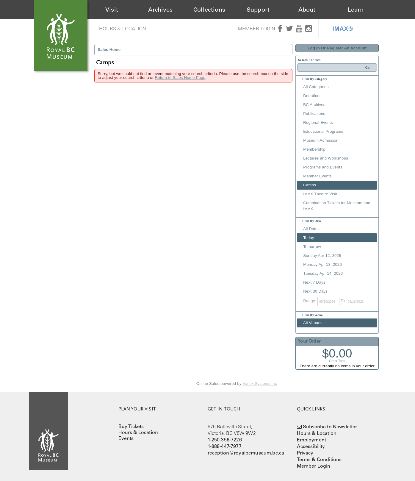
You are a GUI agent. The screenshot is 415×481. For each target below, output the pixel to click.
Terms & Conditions (319, 459)
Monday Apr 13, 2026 (322, 264)
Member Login (256, 29)
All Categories (315, 87)
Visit (111, 9)
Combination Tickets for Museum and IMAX (336, 206)
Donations (312, 95)
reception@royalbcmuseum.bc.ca (246, 453)
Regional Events (318, 122)
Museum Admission (320, 140)
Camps (309, 185)
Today (308, 237)
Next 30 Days (315, 291)
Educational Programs (323, 131)
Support (258, 9)
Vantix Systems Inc (260, 383)
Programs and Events (322, 167)
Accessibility (311, 446)
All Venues (312, 323)
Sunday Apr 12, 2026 (322, 255)
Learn (356, 9)
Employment (311, 440)
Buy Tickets (131, 426)
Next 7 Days (314, 282)
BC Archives (314, 104)
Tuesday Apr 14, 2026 (323, 273)
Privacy (305, 453)
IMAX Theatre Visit (320, 194)
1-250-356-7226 (225, 440)
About (307, 9)
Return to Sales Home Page (180, 77)
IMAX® (342, 28)
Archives (160, 9)
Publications (314, 113)
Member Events (317, 176)
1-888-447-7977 (225, 446)
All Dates (311, 229)
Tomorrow (312, 246)
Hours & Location (122, 29)
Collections (209, 9)
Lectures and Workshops (325, 158)
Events (126, 438)
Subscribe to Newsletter (330, 427)
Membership (314, 149)
